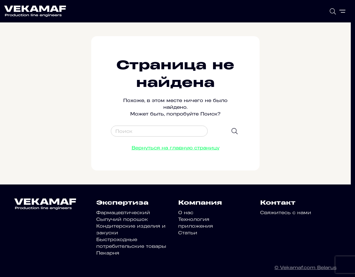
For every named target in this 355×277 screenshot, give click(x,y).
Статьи (187, 233)
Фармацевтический (123, 212)
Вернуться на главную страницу (175, 148)
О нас (185, 212)
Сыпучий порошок (122, 219)
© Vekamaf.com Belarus (305, 267)
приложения (195, 226)
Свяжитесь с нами (285, 212)
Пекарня (107, 253)
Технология (193, 219)
